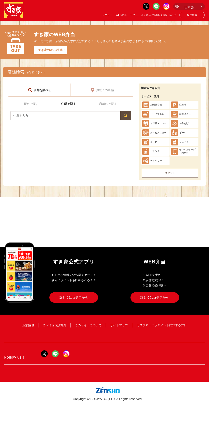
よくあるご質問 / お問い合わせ (158, 15)
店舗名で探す (108, 103)
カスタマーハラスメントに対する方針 (162, 325)
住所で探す (68, 103)
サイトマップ (119, 325)
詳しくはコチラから (74, 297)
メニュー (107, 15)
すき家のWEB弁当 (50, 50)
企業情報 (28, 325)
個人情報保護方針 (54, 325)
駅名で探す (31, 103)
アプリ (134, 15)
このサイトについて (88, 325)
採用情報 (192, 15)
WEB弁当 (121, 15)
